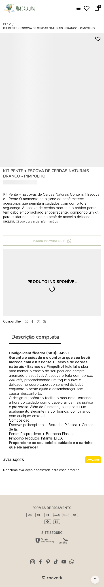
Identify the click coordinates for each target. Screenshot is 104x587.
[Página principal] (19, 8)
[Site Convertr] (52, 578)
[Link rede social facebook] (40, 561)
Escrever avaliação (93, 459)
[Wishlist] (86, 8)
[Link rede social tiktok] (56, 561)
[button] (95, 580)
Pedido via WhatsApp (49, 241)
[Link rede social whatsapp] (71, 561)
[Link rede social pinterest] (48, 561)
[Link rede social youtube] (63, 561)
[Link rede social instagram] (32, 561)
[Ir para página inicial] (7, 24)
